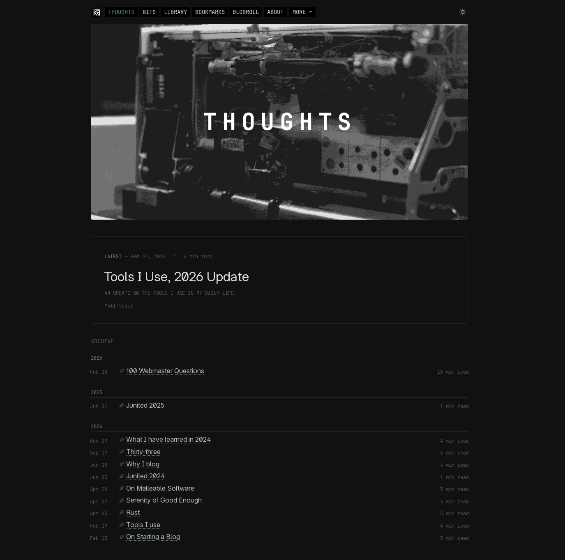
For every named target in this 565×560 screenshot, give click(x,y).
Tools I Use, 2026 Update (176, 277)
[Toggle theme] (462, 12)
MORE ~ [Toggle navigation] (302, 12)
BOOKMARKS (210, 12)
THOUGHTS (121, 12)
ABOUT (275, 12)
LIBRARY (175, 12)
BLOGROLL (246, 12)
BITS (149, 12)
